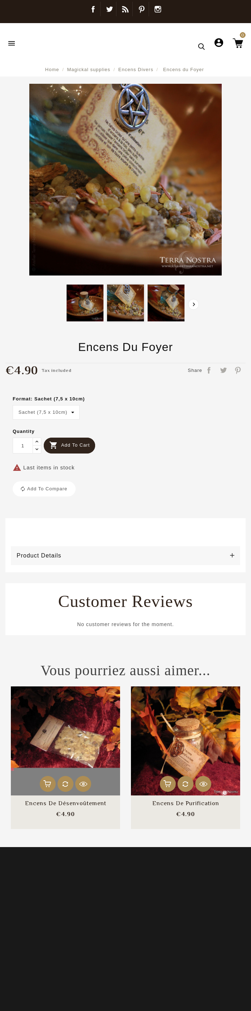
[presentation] (193, 304)
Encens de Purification (185, 803)
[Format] (46, 412)
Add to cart (69, 445)
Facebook (93, 9)
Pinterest (142, 9)
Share (209, 370)
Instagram (157, 9)
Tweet (224, 370)
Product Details (39, 555)
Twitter (109, 9)
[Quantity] (23, 446)
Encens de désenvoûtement (65, 803)
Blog (125, 9)
